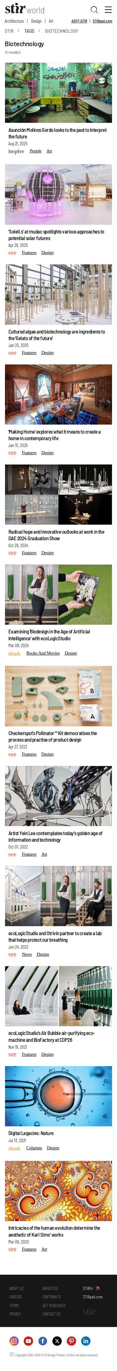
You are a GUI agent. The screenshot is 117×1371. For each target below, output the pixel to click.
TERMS (14, 1308)
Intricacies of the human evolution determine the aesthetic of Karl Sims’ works (54, 1232)
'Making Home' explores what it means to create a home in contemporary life (54, 435)
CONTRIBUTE (52, 1299)
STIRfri (88, 1289)
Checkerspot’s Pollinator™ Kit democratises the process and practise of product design (52, 737)
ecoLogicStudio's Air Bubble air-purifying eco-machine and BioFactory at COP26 (51, 1037)
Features (29, 253)
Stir (9, 32)
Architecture (14, 21)
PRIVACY (15, 1318)
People (35, 151)
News (27, 955)
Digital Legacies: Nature (31, 1134)
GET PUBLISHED (54, 1308)
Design (36, 21)
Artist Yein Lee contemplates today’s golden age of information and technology (55, 837)
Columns (34, 1149)
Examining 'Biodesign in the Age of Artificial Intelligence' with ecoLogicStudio (49, 635)
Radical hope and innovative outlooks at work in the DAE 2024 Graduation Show (56, 535)
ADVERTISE (50, 1289)
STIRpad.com (102, 21)
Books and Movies (43, 654)
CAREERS (16, 1299)
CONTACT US (52, 1318)
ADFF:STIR (79, 21)
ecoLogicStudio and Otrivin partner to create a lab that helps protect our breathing (55, 937)
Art (51, 21)
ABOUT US (17, 1289)
